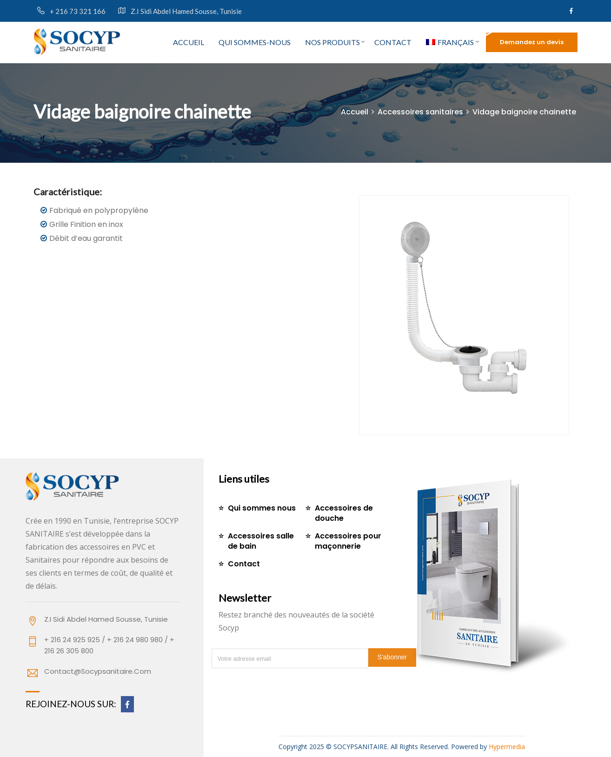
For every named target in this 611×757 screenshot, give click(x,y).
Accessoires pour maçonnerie (348, 541)
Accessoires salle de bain (261, 541)
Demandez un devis (532, 42)
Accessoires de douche (344, 513)
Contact (393, 42)
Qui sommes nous (262, 508)
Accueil (188, 42)
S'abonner (392, 657)
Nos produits (332, 42)
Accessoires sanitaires (420, 111)
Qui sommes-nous (255, 42)
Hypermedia (507, 746)
